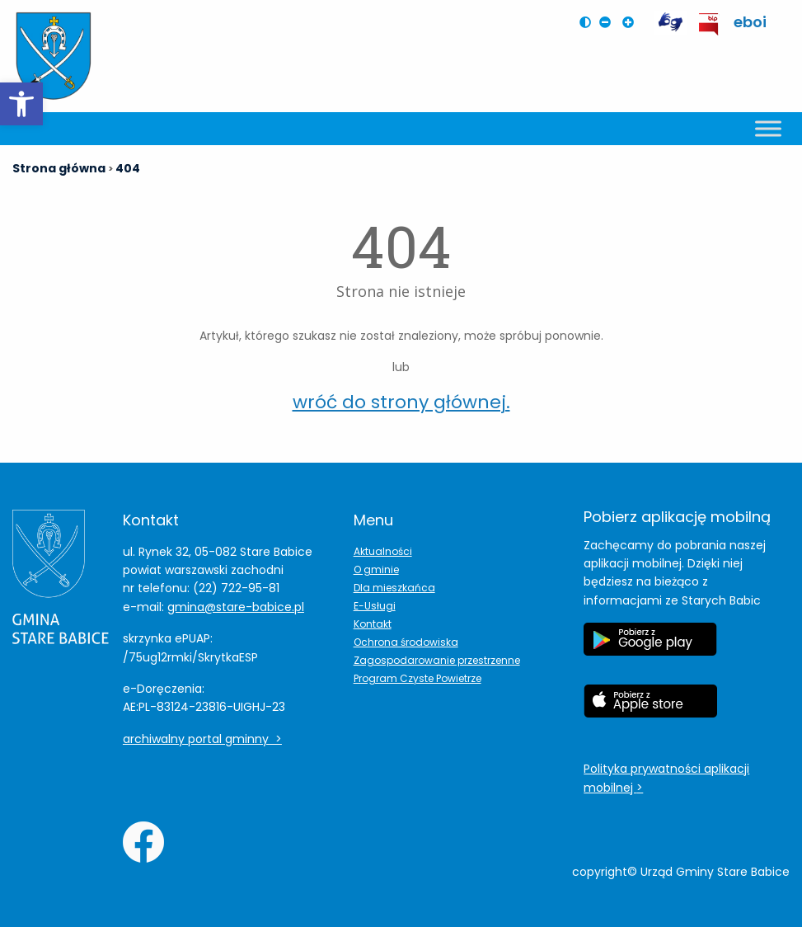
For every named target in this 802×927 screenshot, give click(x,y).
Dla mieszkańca (394, 588)
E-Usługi (375, 606)
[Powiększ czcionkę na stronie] (632, 22)
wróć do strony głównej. (401, 402)
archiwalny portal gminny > (202, 739)
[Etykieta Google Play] (650, 647)
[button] (21, 103)
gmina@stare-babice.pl (235, 607)
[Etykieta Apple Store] (650, 709)
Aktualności (383, 551)
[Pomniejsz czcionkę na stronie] (609, 22)
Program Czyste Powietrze (417, 678)
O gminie (376, 569)
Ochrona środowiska (406, 642)
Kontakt (373, 624)
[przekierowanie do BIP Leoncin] (709, 24)
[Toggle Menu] (768, 128)
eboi (750, 22)
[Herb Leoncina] (53, 56)
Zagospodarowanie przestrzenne (437, 660)
